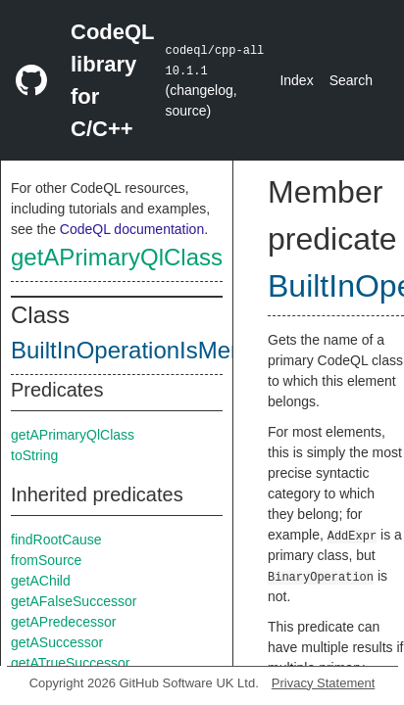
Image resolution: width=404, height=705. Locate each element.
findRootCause (56, 539)
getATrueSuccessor (70, 663)
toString (34, 455)
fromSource (46, 560)
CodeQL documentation (132, 229)
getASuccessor (57, 642)
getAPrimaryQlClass (117, 257)
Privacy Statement (324, 683)
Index (296, 80)
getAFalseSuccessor (73, 601)
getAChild (41, 580)
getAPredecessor (63, 622)
